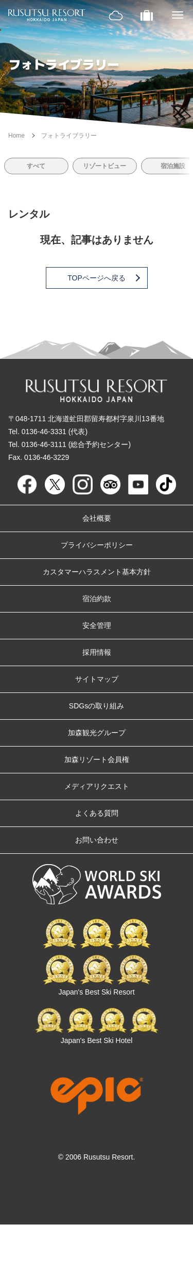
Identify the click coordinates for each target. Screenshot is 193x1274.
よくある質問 (96, 813)
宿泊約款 (96, 598)
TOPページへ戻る (102, 278)
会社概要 (96, 518)
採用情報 (96, 652)
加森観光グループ (97, 733)
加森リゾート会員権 (96, 759)
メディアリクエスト (96, 786)
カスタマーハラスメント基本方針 (97, 572)
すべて (36, 166)
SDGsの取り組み (96, 706)
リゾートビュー (104, 166)
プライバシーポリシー (97, 545)
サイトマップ (96, 679)
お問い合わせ (96, 840)
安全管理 (96, 625)
